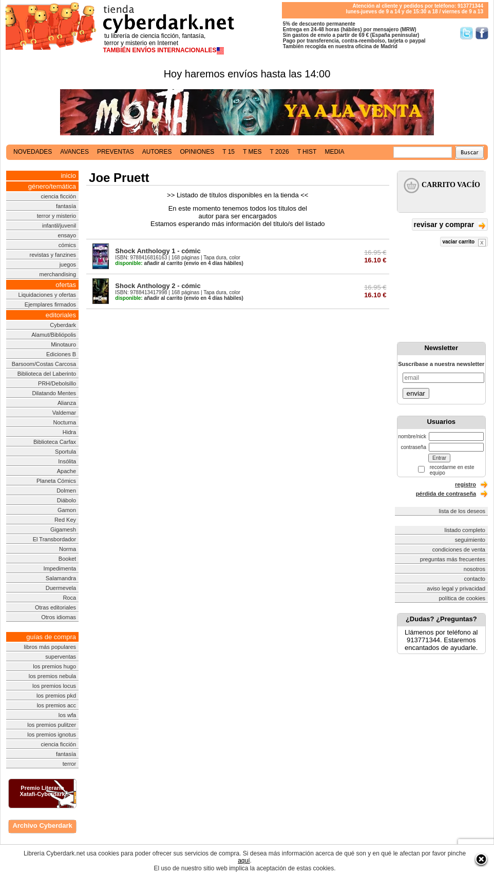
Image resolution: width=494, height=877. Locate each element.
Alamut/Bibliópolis (53, 335)
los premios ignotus (51, 734)
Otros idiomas (58, 617)
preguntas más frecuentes (452, 559)
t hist (307, 151)
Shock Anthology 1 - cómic (157, 251)
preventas (115, 151)
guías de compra (51, 637)
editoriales (61, 315)
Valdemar (64, 413)
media (334, 151)
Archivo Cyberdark (42, 825)
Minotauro (63, 344)
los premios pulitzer (51, 725)
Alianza (67, 403)
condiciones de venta (458, 549)
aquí (244, 860)
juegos (68, 264)
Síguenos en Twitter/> (466, 33)
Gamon (67, 510)
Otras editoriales (55, 607)
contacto (474, 579)
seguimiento (470, 540)
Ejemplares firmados (50, 304)
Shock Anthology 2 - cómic (157, 286)
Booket (67, 559)
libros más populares (50, 647)
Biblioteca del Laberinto (46, 374)
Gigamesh (63, 529)
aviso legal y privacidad (456, 588)
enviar (416, 393)
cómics (67, 245)
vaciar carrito (464, 243)
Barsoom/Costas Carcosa (44, 364)
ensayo (67, 235)
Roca (69, 598)
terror (69, 764)
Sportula (65, 451)
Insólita (67, 461)
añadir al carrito (148, 263)
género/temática (52, 186)
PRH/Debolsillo (57, 383)
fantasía (66, 206)
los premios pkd (56, 695)
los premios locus (54, 686)
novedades (32, 151)
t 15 (228, 151)
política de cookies (462, 598)
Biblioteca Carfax (54, 442)
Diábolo (66, 500)
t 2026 (279, 151)
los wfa (67, 715)
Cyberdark (63, 325)
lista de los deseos (462, 511)
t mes (252, 151)
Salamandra (61, 578)
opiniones (197, 151)
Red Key (65, 520)
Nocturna (64, 422)
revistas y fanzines (53, 255)
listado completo (465, 530)
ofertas (65, 285)
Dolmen (66, 490)
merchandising (58, 274)
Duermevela (61, 588)
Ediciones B (61, 354)
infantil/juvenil (59, 225)
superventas (60, 657)
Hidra (69, 432)
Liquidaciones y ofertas (47, 295)
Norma (67, 549)
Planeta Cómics (56, 481)
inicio (68, 175)
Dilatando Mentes (54, 393)
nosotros (474, 569)
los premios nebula (52, 676)
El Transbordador (54, 539)
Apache (66, 471)
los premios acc (56, 705)
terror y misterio (56, 216)
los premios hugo (54, 666)
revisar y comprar (450, 225)
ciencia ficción (58, 196)
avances (74, 151)
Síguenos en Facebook (482, 33)
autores (157, 151)
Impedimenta (59, 568)
